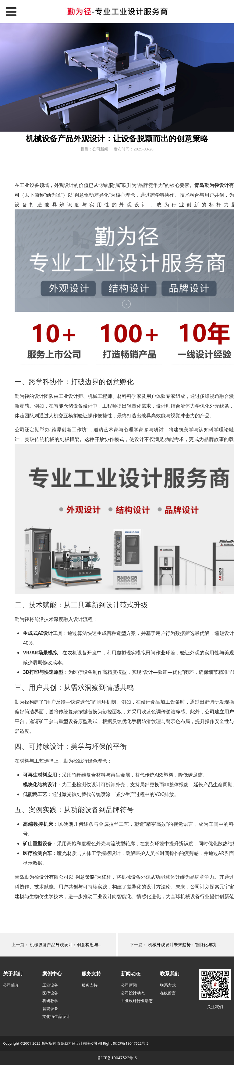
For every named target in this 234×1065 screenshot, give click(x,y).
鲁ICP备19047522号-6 (117, 1057)
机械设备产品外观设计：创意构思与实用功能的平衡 (79, 944)
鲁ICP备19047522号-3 (131, 1043)
